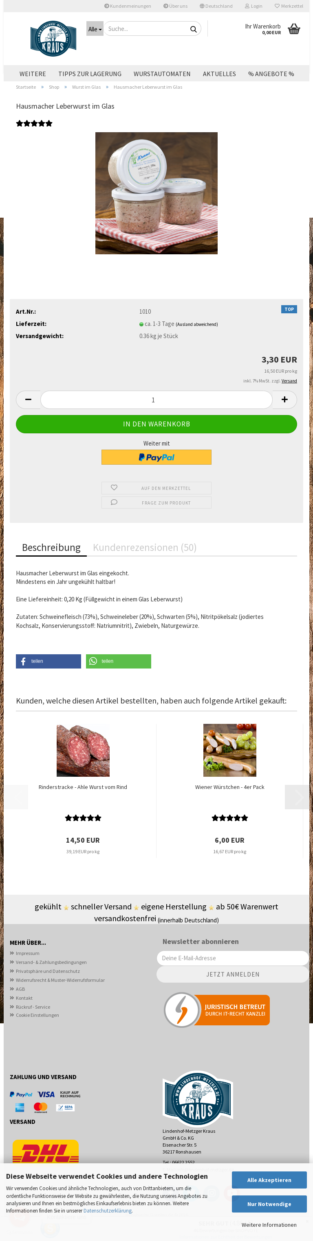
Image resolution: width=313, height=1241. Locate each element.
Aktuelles (219, 74)
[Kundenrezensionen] (34, 143)
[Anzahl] (156, 415)
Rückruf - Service (33, 1022)
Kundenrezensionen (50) (145, 562)
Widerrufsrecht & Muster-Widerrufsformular (60, 995)
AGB (20, 1004)
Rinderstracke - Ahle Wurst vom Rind (83, 802)
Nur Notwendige (269, 1204)
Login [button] (253, 6)
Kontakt (24, 1013)
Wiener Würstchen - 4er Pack (230, 802)
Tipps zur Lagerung (89, 74)
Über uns (175, 6)
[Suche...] (95, 28)
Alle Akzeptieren (269, 1180)
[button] (216, 6)
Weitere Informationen (269, 1224)
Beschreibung (51, 562)
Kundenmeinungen (127, 6)
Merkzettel (289, 6)
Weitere (33, 74)
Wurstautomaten (162, 74)
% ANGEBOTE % (271, 74)
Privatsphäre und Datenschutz (48, 986)
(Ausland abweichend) (197, 339)
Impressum (28, 968)
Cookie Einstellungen (37, 1030)
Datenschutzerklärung (108, 1210)
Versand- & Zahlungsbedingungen (51, 977)
